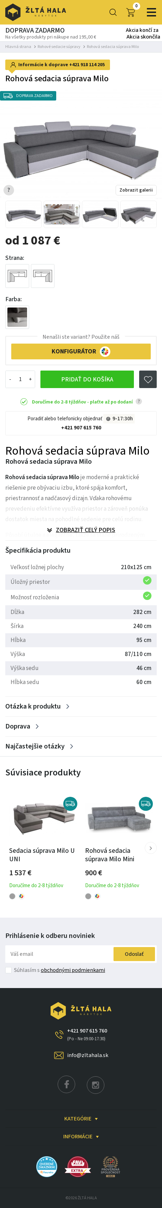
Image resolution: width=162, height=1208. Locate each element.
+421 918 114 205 (87, 64)
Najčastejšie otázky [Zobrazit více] (35, 746)
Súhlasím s (59, 970)
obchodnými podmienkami (73, 970)
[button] (151, 848)
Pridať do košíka (87, 379)
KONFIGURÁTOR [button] (81, 351)
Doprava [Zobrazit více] (17, 726)
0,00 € (130, 12)
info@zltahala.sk (87, 1055)
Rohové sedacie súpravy (59, 47)
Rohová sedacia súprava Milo (113, 47)
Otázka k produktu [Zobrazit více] (33, 706)
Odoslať (134, 954)
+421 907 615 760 (81, 428)
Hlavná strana (18, 47)
